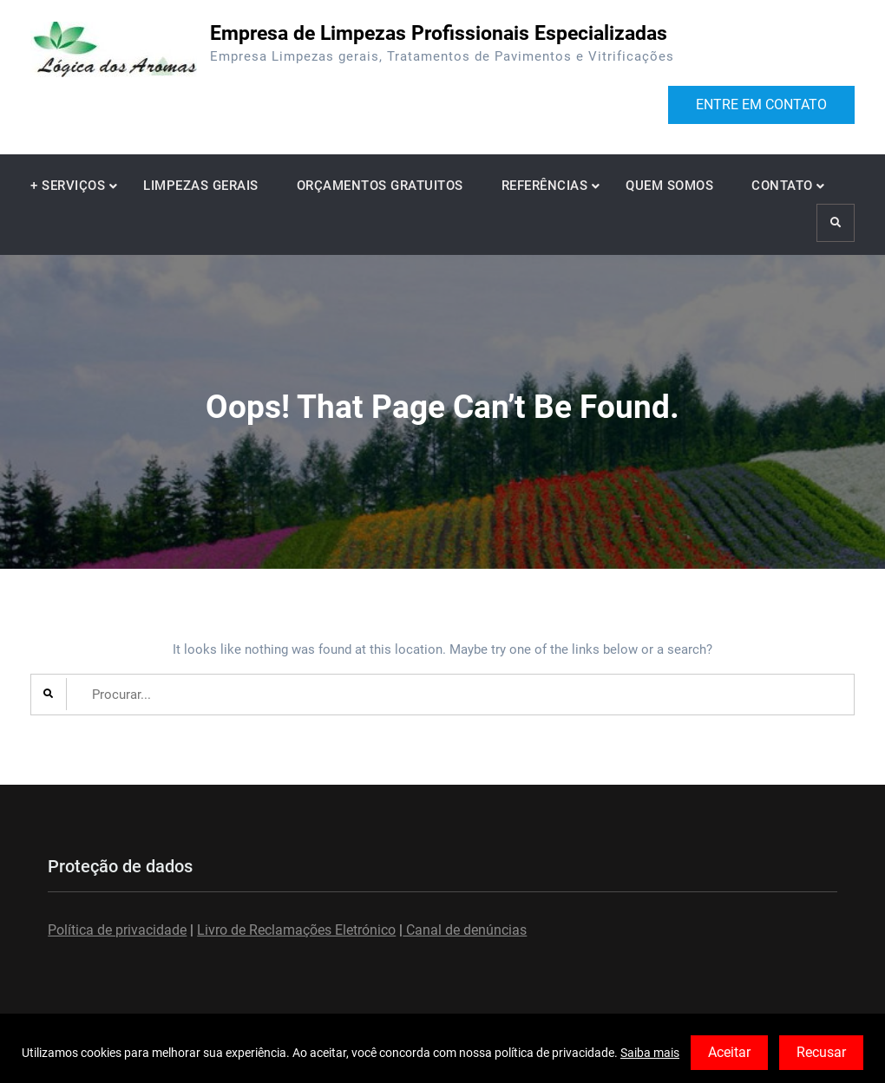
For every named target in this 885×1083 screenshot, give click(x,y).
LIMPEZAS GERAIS (201, 185)
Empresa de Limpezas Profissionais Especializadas (438, 33)
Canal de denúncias (465, 930)
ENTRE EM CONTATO (761, 104)
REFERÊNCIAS (545, 185)
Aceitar (729, 1052)
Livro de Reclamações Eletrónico (296, 930)
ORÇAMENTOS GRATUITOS (380, 185)
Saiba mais (649, 1053)
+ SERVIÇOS (67, 185)
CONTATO (782, 185)
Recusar (821, 1052)
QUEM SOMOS (669, 185)
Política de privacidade (117, 930)
